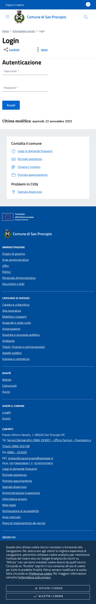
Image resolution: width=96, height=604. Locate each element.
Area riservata (11, 517)
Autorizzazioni (11, 328)
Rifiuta (48, 588)
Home (5, 31)
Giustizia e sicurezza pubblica (21, 334)
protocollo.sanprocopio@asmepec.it (30, 458)
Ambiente (8, 340)
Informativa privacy (14, 499)
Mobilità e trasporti (14, 316)
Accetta (48, 596)
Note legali (9, 505)
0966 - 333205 (17, 452)
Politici (6, 271)
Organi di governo (13, 253)
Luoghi (6, 412)
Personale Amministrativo (19, 278)
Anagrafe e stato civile (16, 322)
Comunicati (9, 385)
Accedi (11, 105)
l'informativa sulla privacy (34, 577)
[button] (15, 4)
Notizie (6, 379)
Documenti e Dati (13, 284)
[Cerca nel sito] (85, 16)
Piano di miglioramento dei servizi (23, 523)
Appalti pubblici (12, 353)
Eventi (6, 418)
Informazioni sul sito (24, 31)
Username (11, 71)
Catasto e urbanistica (15, 304)
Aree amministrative (15, 259)
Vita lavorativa (11, 310)
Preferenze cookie (40, 573)
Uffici (5, 265)
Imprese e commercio (15, 359)
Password (11, 87)
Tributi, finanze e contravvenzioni (23, 346)
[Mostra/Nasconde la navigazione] (7, 16)
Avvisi (6, 391)
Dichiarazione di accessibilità (20, 511)
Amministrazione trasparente (21, 493)
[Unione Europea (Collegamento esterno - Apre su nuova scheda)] (48, 217)
